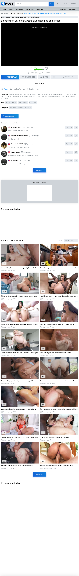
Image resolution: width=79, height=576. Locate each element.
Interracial (13, 107)
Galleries (40, 9)
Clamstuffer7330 (17, 144)
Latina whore (15, 152)
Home (4, 9)
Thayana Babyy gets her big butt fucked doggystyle (17, 381)
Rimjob (8, 102)
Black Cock (32, 102)
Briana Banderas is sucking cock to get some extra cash (19, 296)
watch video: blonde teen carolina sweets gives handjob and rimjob (45, 13)
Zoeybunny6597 (16, 127)
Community (72, 9)
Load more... (39, 170)
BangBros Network (18, 89)
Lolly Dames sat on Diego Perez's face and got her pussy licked (20, 437)
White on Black (23, 102)
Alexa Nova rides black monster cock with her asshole (57, 381)
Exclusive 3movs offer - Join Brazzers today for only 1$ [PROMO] (20, 17)
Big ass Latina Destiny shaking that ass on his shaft (56, 465)
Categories (20, 9)
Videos (11, 9)
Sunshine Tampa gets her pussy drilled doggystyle (17, 465)
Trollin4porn (15, 160)
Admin (6, 89)
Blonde (14, 102)
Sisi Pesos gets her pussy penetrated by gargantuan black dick (59, 409)
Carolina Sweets (34, 89)
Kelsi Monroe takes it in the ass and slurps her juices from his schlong (59, 296)
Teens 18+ (28, 107)
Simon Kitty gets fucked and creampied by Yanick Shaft (18, 268)
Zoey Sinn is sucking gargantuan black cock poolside (57, 324)
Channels (63, 9)
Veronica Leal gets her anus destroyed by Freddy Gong (18, 409)
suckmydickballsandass (19, 136)
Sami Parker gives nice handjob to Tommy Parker (55, 352)
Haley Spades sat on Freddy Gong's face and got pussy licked (20, 352)
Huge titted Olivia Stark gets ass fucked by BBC (55, 437)
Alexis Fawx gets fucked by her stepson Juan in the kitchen (59, 268)
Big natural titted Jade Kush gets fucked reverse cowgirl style (20, 324)
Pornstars (30, 9)
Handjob (20, 107)
